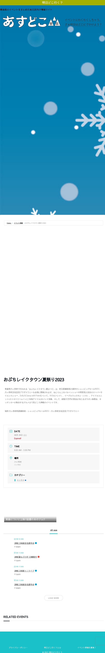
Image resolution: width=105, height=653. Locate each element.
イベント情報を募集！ (86, 647)
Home (9, 223)
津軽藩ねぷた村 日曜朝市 (25, 556)
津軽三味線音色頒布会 (24, 543)
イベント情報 (18, 223)
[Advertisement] (52, 193)
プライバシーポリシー (18, 647)
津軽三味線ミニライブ (24, 570)
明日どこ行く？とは (52, 647)
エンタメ (20, 480)
